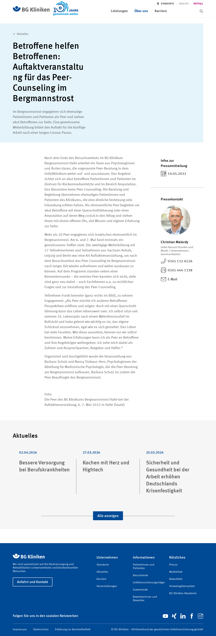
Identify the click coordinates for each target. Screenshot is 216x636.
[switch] (201, 11)
